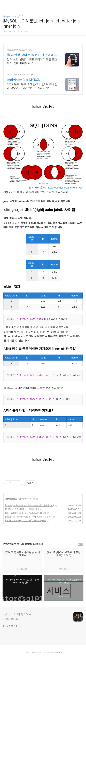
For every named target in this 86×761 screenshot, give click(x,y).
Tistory (59, 757)
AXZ (42, 757)
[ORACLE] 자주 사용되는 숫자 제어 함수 (22, 614)
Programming (11, 603)
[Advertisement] (43, 75)
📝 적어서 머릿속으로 (17, 719)
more (80, 649)
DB (20, 603)
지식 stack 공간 (11, 724)
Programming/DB (13, 16)
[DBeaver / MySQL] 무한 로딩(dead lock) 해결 (25, 625)
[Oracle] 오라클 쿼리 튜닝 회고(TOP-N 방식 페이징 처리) (29, 610)
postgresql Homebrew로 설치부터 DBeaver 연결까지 (28, 622)
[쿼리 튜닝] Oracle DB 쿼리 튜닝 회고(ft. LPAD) (25, 618)
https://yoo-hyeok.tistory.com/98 (65, 244)
